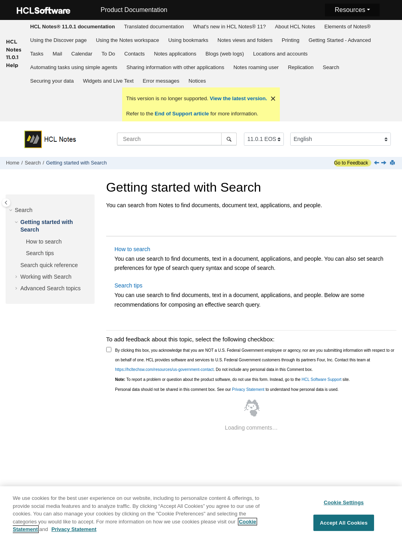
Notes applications (175, 54)
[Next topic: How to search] (384, 163)
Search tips (40, 253)
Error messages (161, 81)
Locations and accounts (280, 54)
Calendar (82, 54)
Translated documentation (154, 27)
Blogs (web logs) (225, 54)
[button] (11, 210)
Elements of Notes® (347, 27)
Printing (290, 40)
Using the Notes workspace (127, 40)
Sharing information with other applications (175, 67)
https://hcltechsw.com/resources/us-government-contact (164, 369)
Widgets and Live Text (108, 81)
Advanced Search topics (50, 288)
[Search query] (177, 139)
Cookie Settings (344, 505)
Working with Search (45, 276)
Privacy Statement (248, 389)
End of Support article (181, 114)
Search (331, 67)
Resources (350, 9)
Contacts (134, 54)
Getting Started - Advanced (340, 40)
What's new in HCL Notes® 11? (229, 27)
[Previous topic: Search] (377, 163)
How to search (43, 241)
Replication (300, 67)
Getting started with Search (76, 163)
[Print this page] (393, 163)
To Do (108, 54)
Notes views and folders (245, 40)
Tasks (37, 54)
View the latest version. (237, 98)
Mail (57, 54)
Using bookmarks (188, 40)
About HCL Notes (295, 27)
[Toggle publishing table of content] (6, 202)
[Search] (229, 139)
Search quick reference (49, 265)
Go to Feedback (351, 163)
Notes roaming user (256, 67)
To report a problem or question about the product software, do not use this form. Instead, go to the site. (232, 379)
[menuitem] (72, 27)
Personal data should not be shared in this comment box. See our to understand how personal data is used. (227, 389)
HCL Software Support (322, 379)
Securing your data (52, 81)
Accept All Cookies (344, 525)
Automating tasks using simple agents (73, 67)
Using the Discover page (58, 40)
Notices (197, 81)
